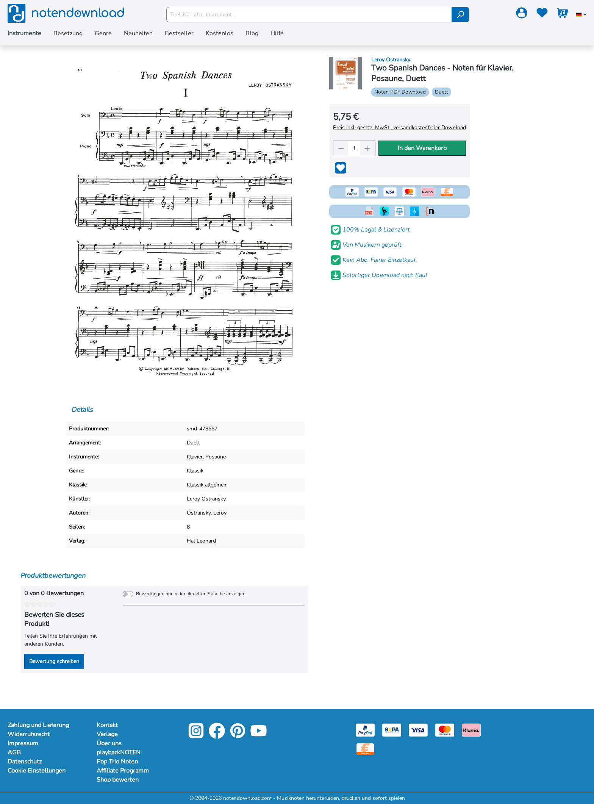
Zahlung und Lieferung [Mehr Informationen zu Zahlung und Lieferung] (38, 725)
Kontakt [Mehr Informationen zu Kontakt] (107, 725)
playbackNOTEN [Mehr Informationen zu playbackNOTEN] (119, 752)
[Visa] (418, 729)
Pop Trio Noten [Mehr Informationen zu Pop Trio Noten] (117, 761)
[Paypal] (365, 729)
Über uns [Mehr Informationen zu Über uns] (109, 743)
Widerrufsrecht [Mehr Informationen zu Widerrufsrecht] (29, 734)
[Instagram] (196, 736)
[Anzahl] (354, 148)
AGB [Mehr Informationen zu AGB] (14, 752)
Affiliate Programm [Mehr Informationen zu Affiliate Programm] (123, 770)
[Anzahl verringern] (341, 148)
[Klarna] (471, 729)
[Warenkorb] (562, 14)
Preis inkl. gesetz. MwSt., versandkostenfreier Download (399, 127)
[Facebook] (216, 736)
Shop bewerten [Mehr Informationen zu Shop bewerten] (118, 780)
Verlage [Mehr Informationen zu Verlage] (107, 734)
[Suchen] (460, 14)
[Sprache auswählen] (581, 15)
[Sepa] (391, 729)
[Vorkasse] (365, 748)
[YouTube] (258, 736)
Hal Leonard (201, 540)
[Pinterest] (237, 736)
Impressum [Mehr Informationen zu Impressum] (23, 743)
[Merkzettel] (542, 14)
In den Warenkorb (422, 148)
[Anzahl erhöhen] (367, 148)
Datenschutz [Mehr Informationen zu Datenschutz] (25, 761)
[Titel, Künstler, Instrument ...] (309, 14)
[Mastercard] (444, 729)
